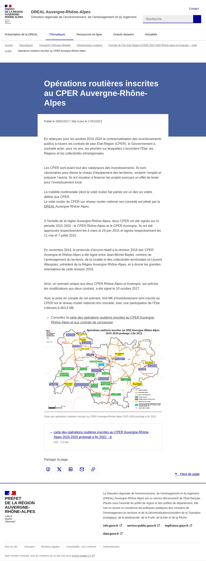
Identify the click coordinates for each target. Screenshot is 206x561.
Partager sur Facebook (48, 469)
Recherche (197, 19)
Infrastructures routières (90, 45)
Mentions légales (50, 546)
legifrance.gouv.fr (176, 525)
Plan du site (11, 546)
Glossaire (29, 546)
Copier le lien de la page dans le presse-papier (93, 469)
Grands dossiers (123, 34)
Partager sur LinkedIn (71, 469)
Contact (194, 8)
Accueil (9, 45)
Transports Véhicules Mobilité (54, 45)
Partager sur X (59, 469)
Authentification (111, 546)
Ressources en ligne (89, 34)
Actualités (151, 34)
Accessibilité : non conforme (81, 546)
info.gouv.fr (110, 525)
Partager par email (82, 469)
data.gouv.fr (111, 533)
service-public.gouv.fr (141, 525)
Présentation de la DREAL (21, 34)
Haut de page (189, 474)
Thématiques (57, 34)
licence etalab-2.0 (81, 555)
